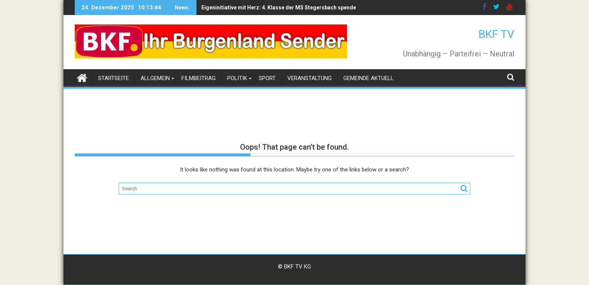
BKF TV (496, 34)
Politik (237, 78)
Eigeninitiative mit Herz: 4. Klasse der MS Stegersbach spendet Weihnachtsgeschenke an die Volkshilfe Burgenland (321, 8)
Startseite (113, 78)
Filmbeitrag (198, 78)
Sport (267, 78)
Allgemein (155, 78)
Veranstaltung (309, 78)
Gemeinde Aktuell (368, 78)
